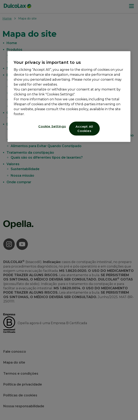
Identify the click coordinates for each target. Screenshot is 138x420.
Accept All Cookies (84, 129)
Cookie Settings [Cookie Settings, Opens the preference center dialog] (52, 126)
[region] (69, 96)
